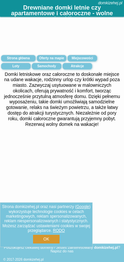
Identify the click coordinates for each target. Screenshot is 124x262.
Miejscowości (82, 58)
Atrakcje (77, 66)
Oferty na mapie (51, 58)
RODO (59, 230)
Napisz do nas (62, 251)
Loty (15, 66)
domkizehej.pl (110, 3)
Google (82, 206)
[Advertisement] (62, 191)
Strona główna (18, 58)
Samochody (46, 66)
